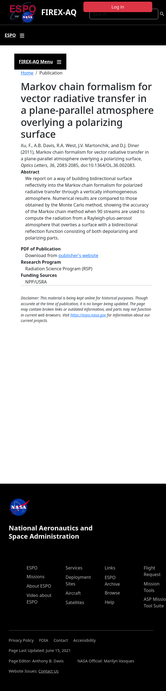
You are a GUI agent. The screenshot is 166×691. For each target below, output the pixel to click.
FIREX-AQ (59, 12)
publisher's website (78, 255)
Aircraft (73, 593)
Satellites (75, 602)
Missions (36, 577)
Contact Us (48, 671)
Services (74, 568)
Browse (112, 593)
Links (110, 568)
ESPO (32, 568)
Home (27, 73)
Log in (117, 7)
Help (109, 602)
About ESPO (39, 586)
